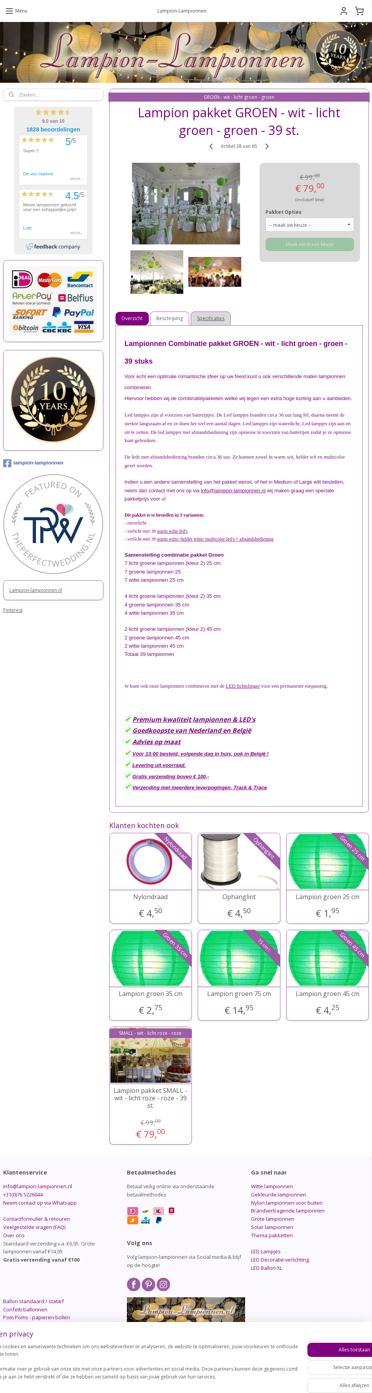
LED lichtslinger (243, 685)
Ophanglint (239, 896)
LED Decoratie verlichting (280, 1259)
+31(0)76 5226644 (23, 1194)
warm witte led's (172, 531)
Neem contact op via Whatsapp (40, 1202)
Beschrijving (170, 318)
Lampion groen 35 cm (150, 993)
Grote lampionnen (272, 1218)
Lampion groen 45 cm (327, 993)
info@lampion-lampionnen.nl (233, 490)
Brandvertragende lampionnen (288, 1210)
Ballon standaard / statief (33, 1301)
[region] (134, 1365)
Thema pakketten (272, 1235)
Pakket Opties (283, 211)
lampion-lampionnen (33, 463)
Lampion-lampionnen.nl (35, 590)
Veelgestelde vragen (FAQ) (34, 1227)
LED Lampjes (266, 1251)
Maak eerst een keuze (310, 243)
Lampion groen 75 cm (239, 993)
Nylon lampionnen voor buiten (287, 1202)
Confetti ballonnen (25, 1309)
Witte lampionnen (272, 1186)
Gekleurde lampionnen (278, 1194)
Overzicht (132, 318)
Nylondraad (151, 896)
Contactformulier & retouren (36, 1218)
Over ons (14, 1235)
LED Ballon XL (266, 1267)
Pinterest (13, 610)
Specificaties (211, 318)
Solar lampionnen (272, 1227)
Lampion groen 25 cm (327, 896)
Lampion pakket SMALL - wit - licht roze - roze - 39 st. (151, 1098)
